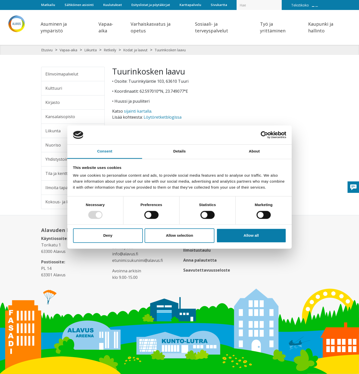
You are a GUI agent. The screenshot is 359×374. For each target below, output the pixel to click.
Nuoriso (53, 145)
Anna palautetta (200, 260)
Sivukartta (219, 4)
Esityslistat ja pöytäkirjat (150, 4)
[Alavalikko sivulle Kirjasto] (97, 102)
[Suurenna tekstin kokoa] (313, 6)
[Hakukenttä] (259, 5)
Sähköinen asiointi (79, 4)
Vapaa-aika (68, 50)
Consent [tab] (104, 151)
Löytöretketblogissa (162, 117)
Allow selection (179, 235)
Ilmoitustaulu (197, 250)
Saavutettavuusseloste (206, 270)
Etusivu (47, 50)
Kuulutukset (112, 4)
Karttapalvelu (190, 4)
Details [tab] (179, 151)
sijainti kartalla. (138, 111)
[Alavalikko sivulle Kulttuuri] (97, 88)
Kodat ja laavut (135, 50)
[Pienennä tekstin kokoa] (316, 6)
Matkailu (48, 4)
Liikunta (90, 50)
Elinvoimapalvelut (61, 74)
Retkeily (110, 50)
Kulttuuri (53, 88)
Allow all (251, 235)
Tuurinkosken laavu (170, 50)
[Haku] (278, 1)
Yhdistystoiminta (61, 159)
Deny (107, 235)
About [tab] (254, 151)
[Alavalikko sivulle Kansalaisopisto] (97, 117)
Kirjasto (52, 102)
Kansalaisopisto (60, 116)
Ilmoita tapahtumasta (65, 187)
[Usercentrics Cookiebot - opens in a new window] (264, 135)
